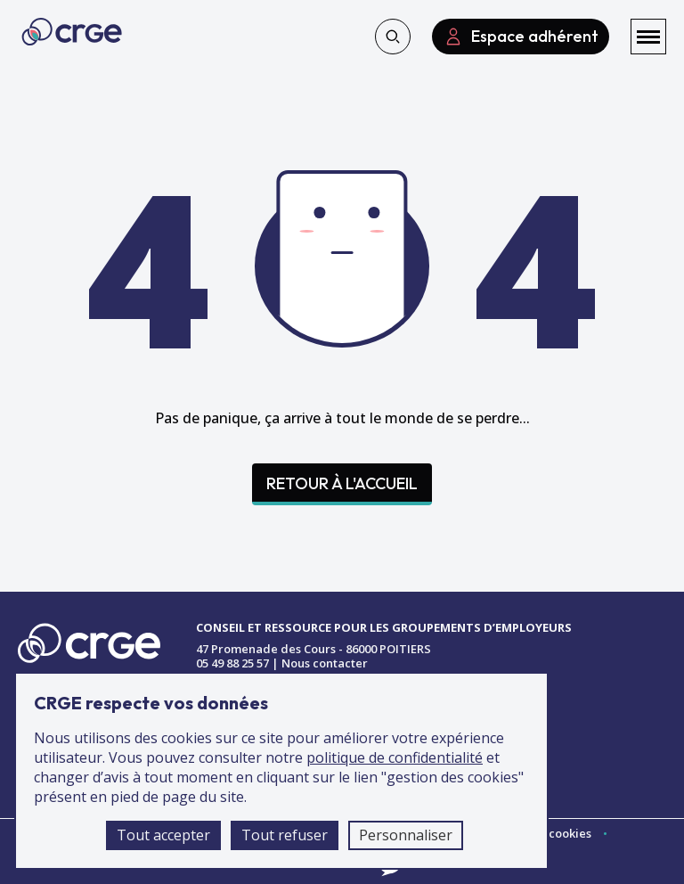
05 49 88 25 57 (232, 663)
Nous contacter (324, 663)
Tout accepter (163, 835)
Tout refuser (284, 835)
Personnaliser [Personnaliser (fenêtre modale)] (405, 835)
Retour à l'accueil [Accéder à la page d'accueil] (342, 483)
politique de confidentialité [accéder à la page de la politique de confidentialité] (394, 757)
